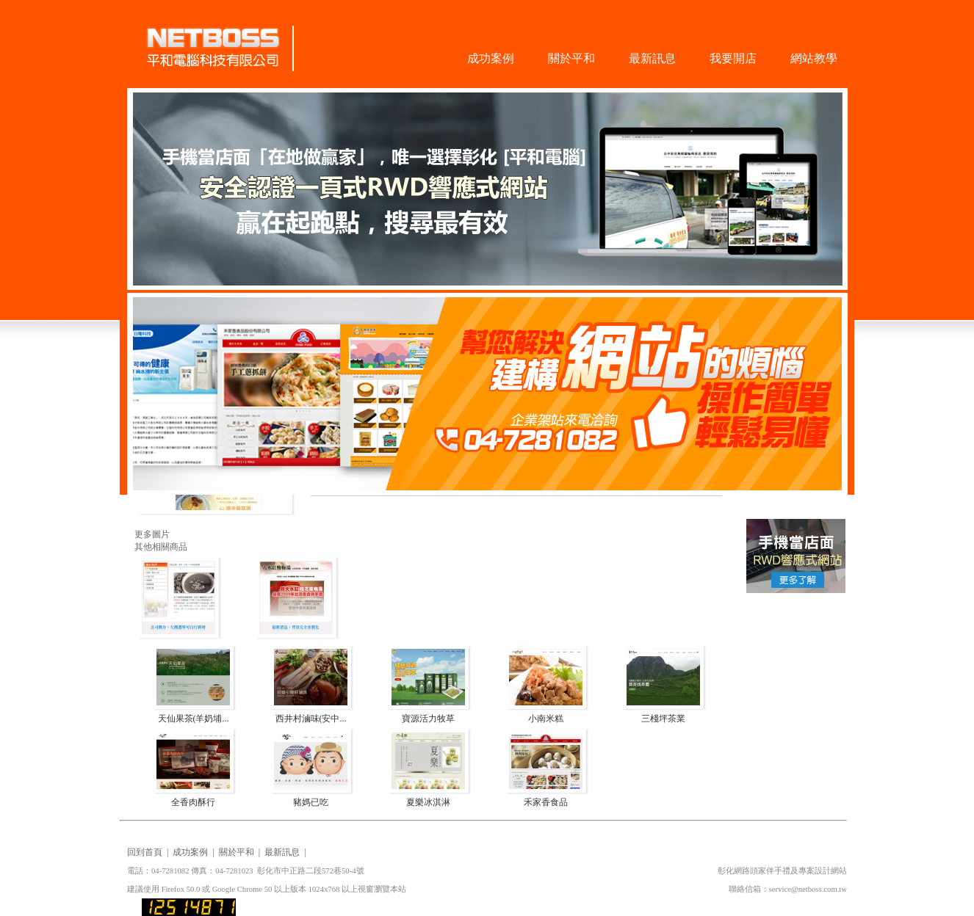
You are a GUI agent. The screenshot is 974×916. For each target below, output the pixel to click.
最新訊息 (652, 58)
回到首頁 (144, 852)
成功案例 (490, 58)
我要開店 (733, 58)
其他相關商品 (160, 547)
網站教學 (813, 58)
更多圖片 (152, 534)
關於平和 (571, 58)
